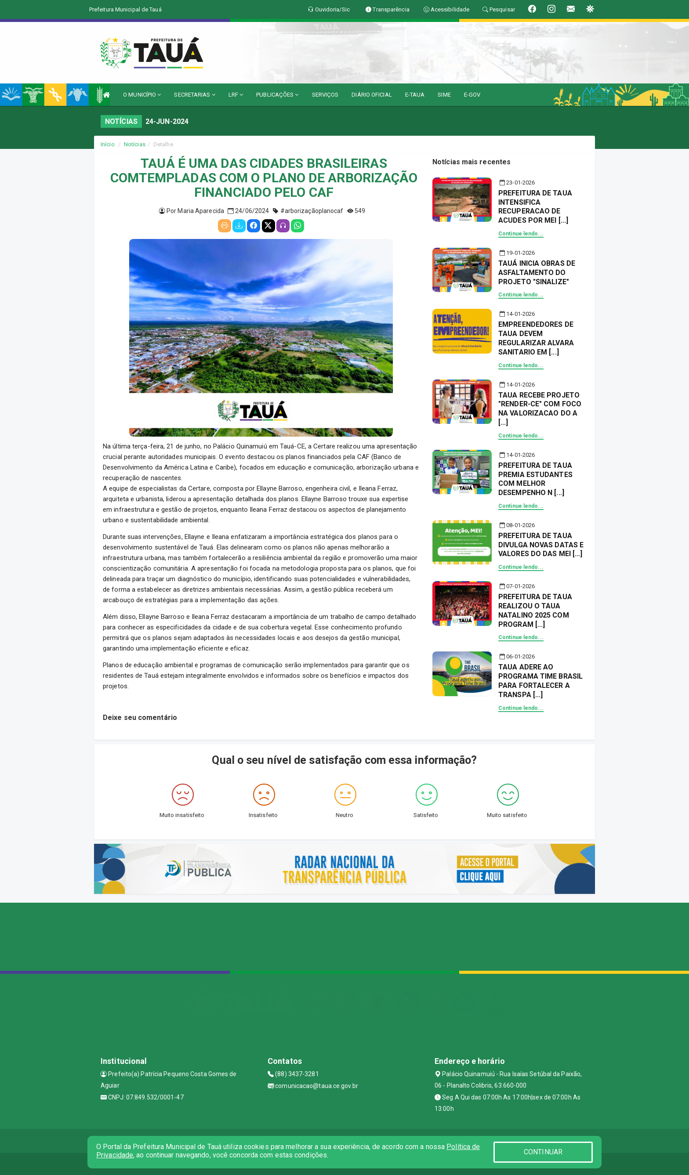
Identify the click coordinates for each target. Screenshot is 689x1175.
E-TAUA (415, 94)
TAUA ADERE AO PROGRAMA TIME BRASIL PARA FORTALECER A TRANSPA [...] (540, 680)
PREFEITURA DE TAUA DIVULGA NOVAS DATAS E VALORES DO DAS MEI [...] (541, 544)
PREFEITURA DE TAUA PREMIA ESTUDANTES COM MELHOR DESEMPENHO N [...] (535, 479)
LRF (235, 94)
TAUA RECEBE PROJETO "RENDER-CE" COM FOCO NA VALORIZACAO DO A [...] (539, 409)
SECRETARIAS (194, 94)
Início (108, 144)
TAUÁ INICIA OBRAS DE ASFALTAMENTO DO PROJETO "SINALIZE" (536, 272)
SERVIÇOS (325, 94)
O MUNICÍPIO (142, 94)
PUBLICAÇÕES (277, 94)
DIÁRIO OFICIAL (372, 94)
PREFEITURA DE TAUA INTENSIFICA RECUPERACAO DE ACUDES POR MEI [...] (535, 206)
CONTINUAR (543, 1152)
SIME (444, 94)
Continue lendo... (521, 234)
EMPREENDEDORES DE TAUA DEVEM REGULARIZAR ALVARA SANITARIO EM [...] (536, 338)
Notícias (134, 144)
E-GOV (472, 94)
